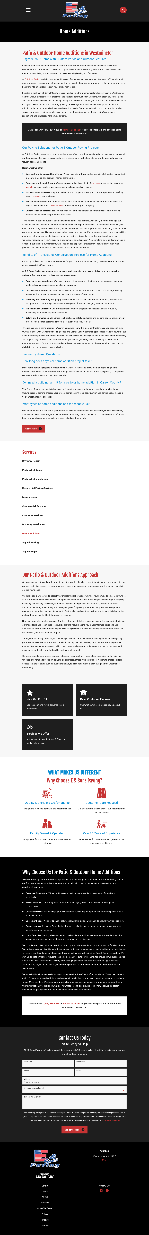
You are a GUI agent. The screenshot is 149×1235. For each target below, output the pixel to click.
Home (45, 1191)
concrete (95, 183)
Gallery (44, 1214)
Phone (26, 1071)
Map (104, 1160)
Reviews (45, 1220)
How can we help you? (32, 1097)
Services (45, 1202)
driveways (36, 196)
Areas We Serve (44, 1208)
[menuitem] (74, 461)
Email (78, 1071)
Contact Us (33, 428)
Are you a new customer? (34, 1088)
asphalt (29, 187)
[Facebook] (107, 1190)
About (45, 1196)
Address (27, 1079)
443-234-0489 (45, 1177)
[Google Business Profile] (101, 1190)
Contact (45, 1225)
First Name (28, 1062)
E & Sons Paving (32, 79)
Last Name (80, 1062)
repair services (57, 205)
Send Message (74, 1129)
